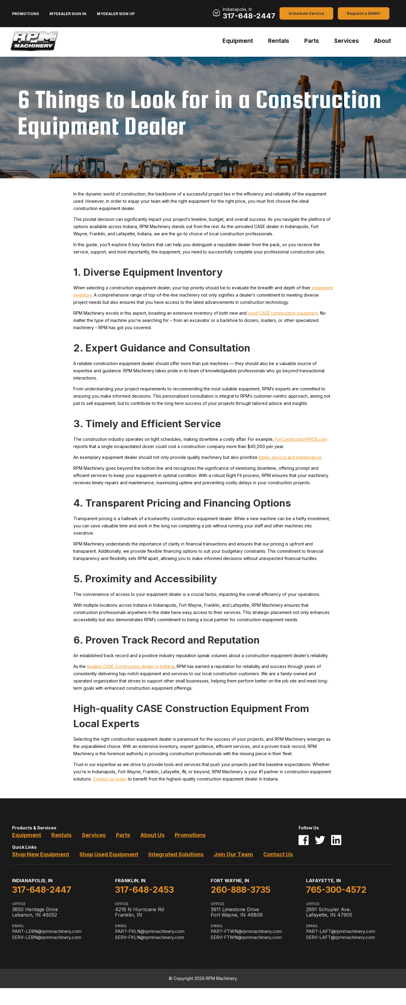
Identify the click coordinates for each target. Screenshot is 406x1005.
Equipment (237, 40)
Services (346, 40)
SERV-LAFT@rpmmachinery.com (340, 937)
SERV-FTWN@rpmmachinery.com (246, 937)
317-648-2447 (249, 16)
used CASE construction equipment (283, 313)
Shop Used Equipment (108, 854)
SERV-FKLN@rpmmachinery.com (149, 937)
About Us (152, 835)
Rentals (278, 40)
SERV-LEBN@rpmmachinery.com (46, 937)
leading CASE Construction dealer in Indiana (130, 666)
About (382, 40)
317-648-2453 (144, 890)
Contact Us (278, 854)
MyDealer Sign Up (116, 13)
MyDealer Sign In (68, 13)
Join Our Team (233, 854)
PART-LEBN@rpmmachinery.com (47, 931)
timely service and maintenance (290, 457)
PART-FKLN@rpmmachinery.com (149, 931)
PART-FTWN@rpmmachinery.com (246, 931)
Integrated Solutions (176, 854)
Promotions (25, 13)
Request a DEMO (363, 13)
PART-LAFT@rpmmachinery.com (340, 931)
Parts (311, 40)
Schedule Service (306, 13)
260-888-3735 (240, 890)
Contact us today (110, 778)
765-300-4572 (336, 890)
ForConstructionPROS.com (301, 439)
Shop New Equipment (40, 854)
